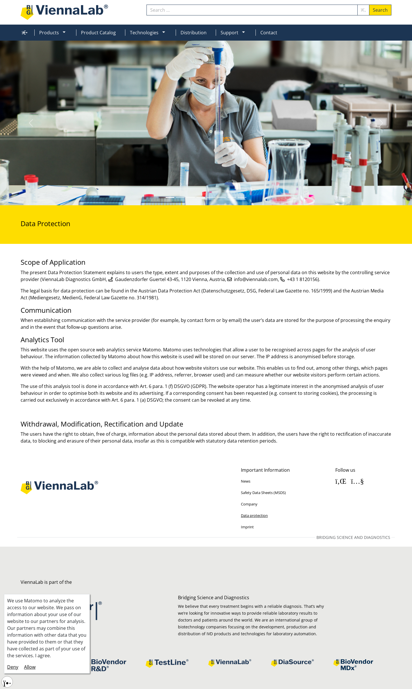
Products (49, 32)
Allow (29, 667)
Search (380, 10)
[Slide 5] (221, 197)
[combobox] (252, 10)
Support (229, 32)
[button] (66, 33)
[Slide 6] (231, 197)
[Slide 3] (201, 197)
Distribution (194, 32)
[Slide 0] (170, 197)
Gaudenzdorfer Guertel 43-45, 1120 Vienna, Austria (170, 279)
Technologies (144, 32)
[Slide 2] (190, 197)
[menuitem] (23, 33)
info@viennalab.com (256, 279)
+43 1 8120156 (302, 279)
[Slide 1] (180, 197)
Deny (12, 667)
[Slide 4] (211, 197)
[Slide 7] (242, 197)
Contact (268, 32)
